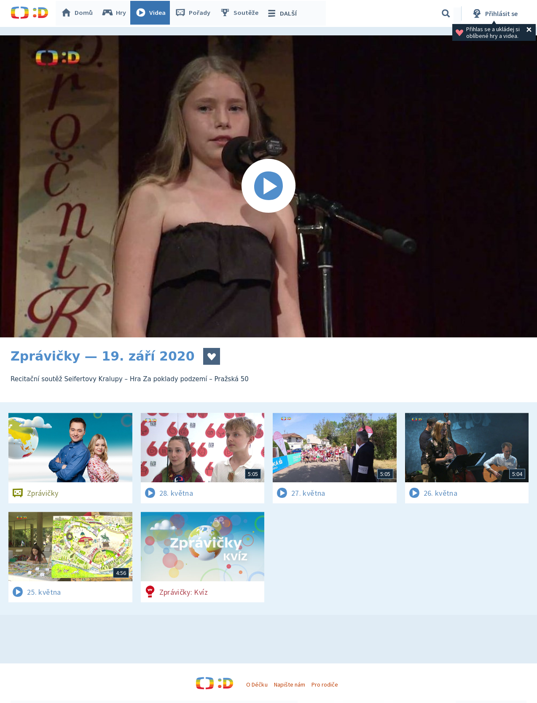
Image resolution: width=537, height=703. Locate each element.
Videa (152, 13)
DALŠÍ (283, 13)
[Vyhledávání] (446, 13)
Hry (115, 13)
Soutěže (240, 13)
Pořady (194, 13)
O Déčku (256, 684)
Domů (78, 13)
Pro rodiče (324, 684)
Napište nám (289, 684)
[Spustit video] (268, 186)
